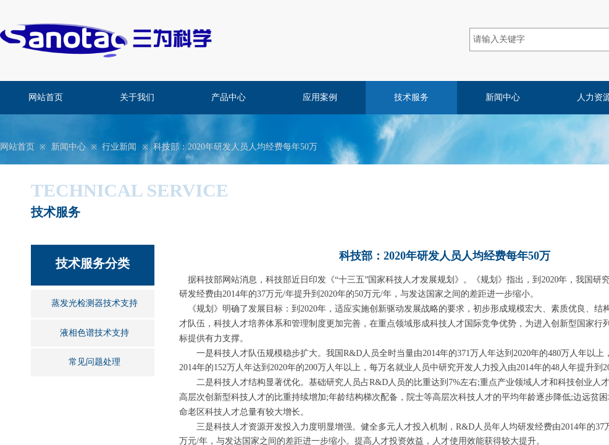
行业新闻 (119, 146)
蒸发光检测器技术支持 (94, 303)
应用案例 (320, 97)
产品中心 (228, 97)
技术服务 (411, 97)
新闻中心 (502, 97)
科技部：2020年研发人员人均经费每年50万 (235, 146)
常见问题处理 (94, 362)
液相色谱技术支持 (94, 332)
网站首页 (45, 97)
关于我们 (137, 97)
